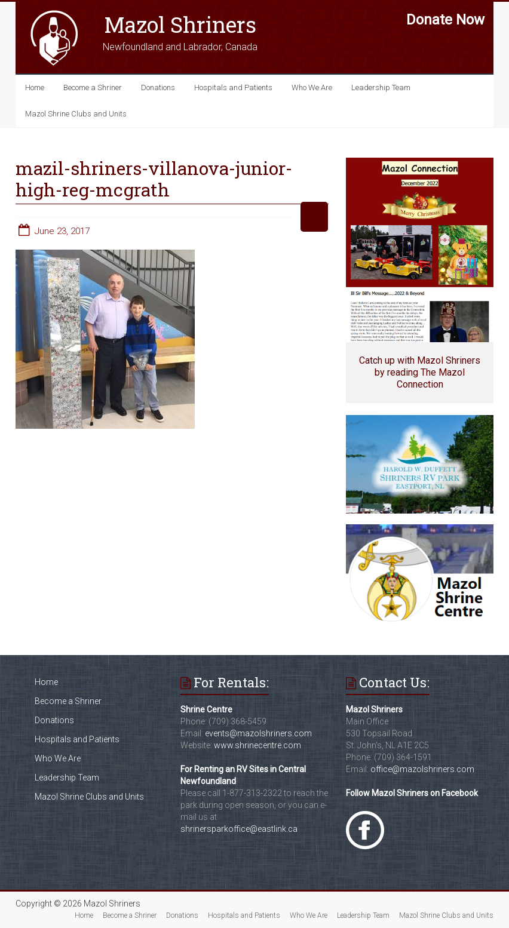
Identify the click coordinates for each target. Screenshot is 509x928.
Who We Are (312, 87)
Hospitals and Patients (233, 87)
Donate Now (445, 19)
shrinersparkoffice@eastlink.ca (239, 829)
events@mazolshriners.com (258, 733)
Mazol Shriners (180, 24)
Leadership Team (380, 87)
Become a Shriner (92, 87)
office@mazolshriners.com (422, 769)
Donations (158, 87)
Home (34, 87)
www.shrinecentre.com (257, 745)
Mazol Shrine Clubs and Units (76, 113)
